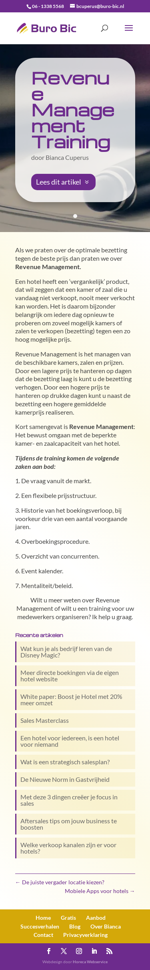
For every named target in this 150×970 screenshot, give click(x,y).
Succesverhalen (39, 926)
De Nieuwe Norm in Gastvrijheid (65, 779)
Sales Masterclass (44, 720)
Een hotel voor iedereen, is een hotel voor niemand (69, 741)
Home (43, 917)
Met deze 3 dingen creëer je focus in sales (69, 800)
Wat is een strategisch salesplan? (65, 761)
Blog (74, 926)
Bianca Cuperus (67, 157)
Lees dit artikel (58, 181)
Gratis (68, 917)
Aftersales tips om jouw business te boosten (68, 824)
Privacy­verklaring (85, 934)
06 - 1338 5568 (48, 6)
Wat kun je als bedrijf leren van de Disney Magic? (66, 652)
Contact (43, 934)
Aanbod (96, 917)
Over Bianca (105, 926)
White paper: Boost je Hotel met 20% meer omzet (71, 699)
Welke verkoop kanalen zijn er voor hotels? (68, 848)
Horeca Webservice (90, 961)
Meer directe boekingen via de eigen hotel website (69, 676)
